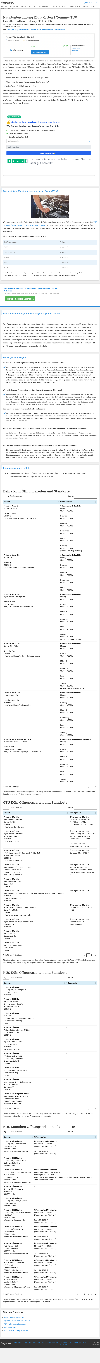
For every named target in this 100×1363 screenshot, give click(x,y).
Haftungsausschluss (50, 1342)
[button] (58, 502)
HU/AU (35, 6)
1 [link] (91, 787)
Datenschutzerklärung (32, 1342)
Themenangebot (75, 1342)
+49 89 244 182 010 (92, 2)
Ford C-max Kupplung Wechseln (16, 1331)
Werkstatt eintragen (63, 1343)
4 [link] (91, 1294)
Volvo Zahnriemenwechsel (14, 1317)
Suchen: (71, 496)
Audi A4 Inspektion (11, 1327)
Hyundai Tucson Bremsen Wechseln (17, 1321)
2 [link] (91, 955)
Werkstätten (26, 6)
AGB (84, 1342)
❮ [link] (88, 787)
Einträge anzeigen (16, 496)
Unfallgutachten (74, 6)
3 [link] (88, 1294)
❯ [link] (95, 787)
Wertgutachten (89, 6)
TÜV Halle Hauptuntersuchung (15, 1324)
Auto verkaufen (59, 6)
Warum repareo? (7, 8)
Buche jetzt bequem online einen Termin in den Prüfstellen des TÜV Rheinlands (35, 30)
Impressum (18, 1342)
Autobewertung (45, 6)
